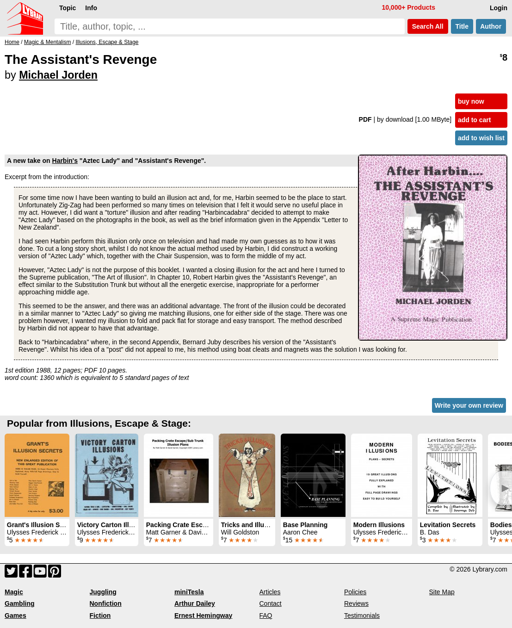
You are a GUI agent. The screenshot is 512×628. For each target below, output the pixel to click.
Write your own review (469, 405)
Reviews (356, 603)
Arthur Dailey (194, 603)
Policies (355, 592)
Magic (14, 592)
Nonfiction (106, 603)
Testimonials (362, 615)
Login (498, 8)
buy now (471, 101)
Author (491, 26)
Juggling (103, 592)
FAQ (265, 615)
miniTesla (189, 592)
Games (15, 615)
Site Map (442, 592)
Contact (270, 603)
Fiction (100, 615)
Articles (270, 592)
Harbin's (65, 160)
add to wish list (481, 138)
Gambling (20, 603)
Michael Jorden (58, 75)
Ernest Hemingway (203, 615)
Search (427, 26)
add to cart (474, 120)
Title (462, 26)
